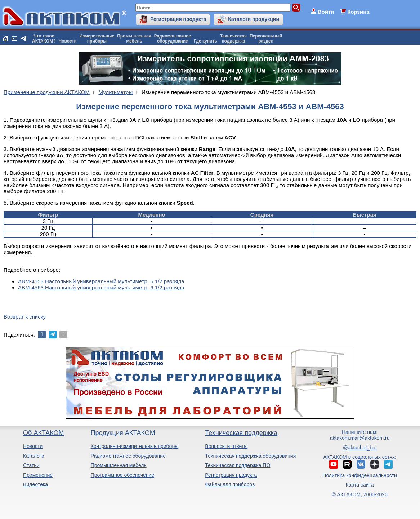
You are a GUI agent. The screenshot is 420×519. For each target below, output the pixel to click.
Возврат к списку (25, 317)
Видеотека (35, 484)
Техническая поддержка (241, 432)
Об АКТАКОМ (43, 432)
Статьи (31, 465)
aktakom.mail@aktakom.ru (360, 438)
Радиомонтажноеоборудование (172, 39)
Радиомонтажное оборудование (128, 456)
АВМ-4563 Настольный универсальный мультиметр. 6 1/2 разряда (101, 287)
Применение (38, 475)
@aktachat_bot (359, 448)
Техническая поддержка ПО (237, 465)
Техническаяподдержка (233, 39)
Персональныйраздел (266, 39)
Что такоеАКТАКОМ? (44, 39)
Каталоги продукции (253, 19)
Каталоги (33, 456)
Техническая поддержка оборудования (250, 456)
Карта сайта (360, 485)
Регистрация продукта (178, 19)
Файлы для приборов (230, 484)
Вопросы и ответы (226, 446)
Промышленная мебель (119, 465)
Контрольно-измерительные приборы (135, 446)
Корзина (358, 12)
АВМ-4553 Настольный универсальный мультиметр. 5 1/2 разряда (101, 281)
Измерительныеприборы (97, 39)
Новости (68, 41)
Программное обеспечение (123, 475)
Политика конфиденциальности (359, 475)
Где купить (205, 41)
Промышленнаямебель (134, 39)
